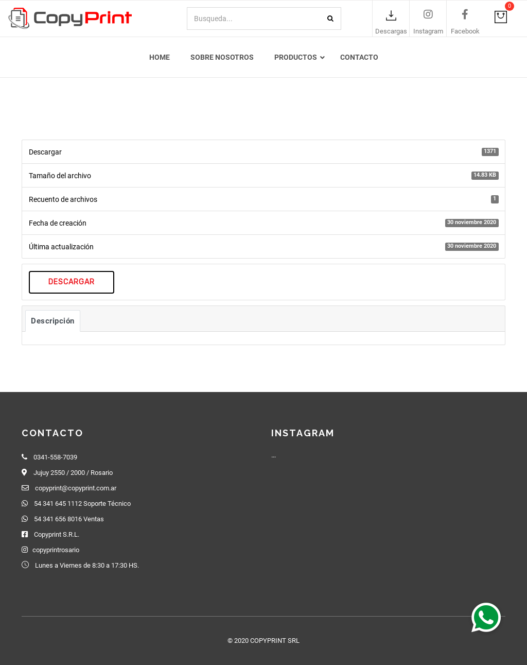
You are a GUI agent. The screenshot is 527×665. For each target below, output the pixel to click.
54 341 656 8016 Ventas (69, 519)
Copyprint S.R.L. (56, 534)
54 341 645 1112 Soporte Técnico (82, 503)
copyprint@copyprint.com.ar (75, 488)
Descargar (71, 282)
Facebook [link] (465, 31)
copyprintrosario (55, 550)
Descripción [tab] (53, 321)
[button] (486, 617)
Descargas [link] (391, 31)
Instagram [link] (428, 31)
